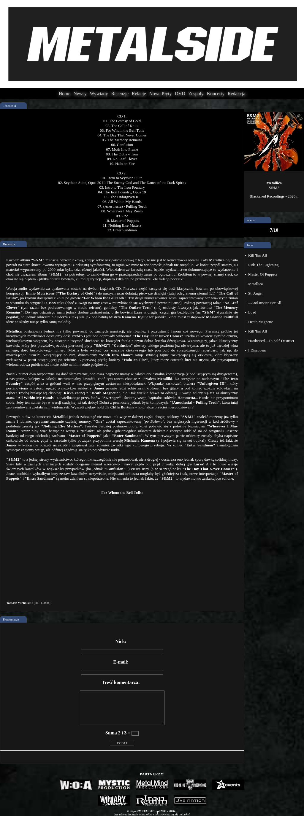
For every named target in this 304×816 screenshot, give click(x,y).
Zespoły (196, 93)
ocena (251, 220)
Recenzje (120, 93)
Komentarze (11, 619)
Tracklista (9, 105)
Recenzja (9, 244)
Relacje (139, 93)
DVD (180, 93)
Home (64, 93)
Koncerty (216, 93)
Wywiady (99, 93)
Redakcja (237, 93)
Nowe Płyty (160, 93)
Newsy (79, 93)
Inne (250, 245)
